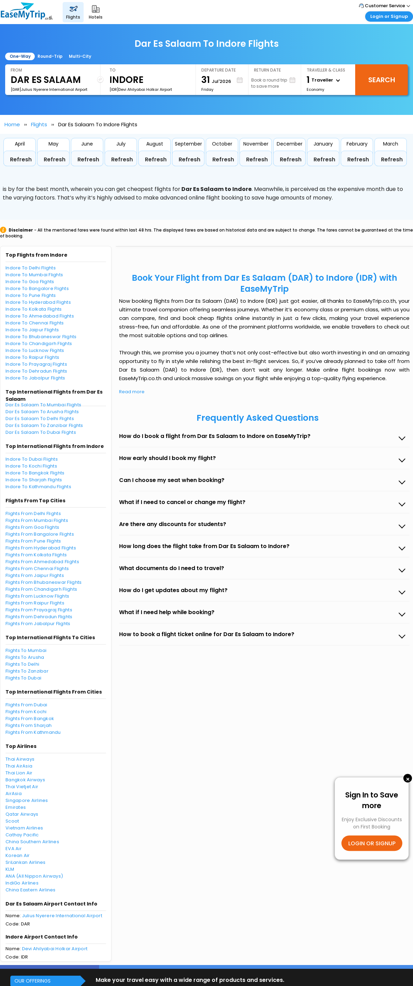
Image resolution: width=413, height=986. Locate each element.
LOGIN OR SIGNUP (371, 843)
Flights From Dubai (26, 704)
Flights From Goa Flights (32, 527)
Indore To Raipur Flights (32, 357)
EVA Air (14, 848)
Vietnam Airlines (24, 828)
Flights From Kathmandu (33, 732)
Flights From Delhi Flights (33, 513)
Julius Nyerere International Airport (62, 915)
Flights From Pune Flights (33, 541)
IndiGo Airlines (22, 883)
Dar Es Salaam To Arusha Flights (42, 411)
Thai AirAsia (19, 766)
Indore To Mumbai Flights (34, 274)
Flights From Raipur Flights (35, 603)
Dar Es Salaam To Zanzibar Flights (44, 425)
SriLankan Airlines (26, 862)
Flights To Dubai (23, 678)
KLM (10, 869)
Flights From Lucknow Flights (37, 596)
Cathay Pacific (22, 835)
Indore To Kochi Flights (31, 466)
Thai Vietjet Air (22, 786)
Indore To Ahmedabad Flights (40, 316)
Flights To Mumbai (26, 650)
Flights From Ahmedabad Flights (42, 561)
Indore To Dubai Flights (32, 459)
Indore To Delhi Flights (31, 268)
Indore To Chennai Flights (35, 323)
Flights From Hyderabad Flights (41, 548)
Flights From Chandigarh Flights (41, 589)
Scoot (12, 821)
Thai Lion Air (19, 773)
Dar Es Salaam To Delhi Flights (40, 418)
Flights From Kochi (26, 711)
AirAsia (14, 793)
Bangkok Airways (25, 779)
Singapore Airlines (27, 800)
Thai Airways (20, 759)
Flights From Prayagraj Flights (39, 610)
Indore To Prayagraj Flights (36, 364)
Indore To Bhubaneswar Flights (41, 336)
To (112, 70)
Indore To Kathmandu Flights (38, 486)
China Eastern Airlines (31, 890)
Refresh (21, 159)
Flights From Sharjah (29, 725)
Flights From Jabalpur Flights (38, 623)
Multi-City (80, 56)
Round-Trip (50, 56)
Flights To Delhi (22, 664)
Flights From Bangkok (30, 718)
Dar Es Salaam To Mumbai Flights (43, 404)
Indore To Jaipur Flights (32, 329)
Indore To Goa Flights (30, 281)
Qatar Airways (22, 814)
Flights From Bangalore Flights (40, 534)
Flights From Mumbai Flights (37, 520)
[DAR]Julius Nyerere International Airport (49, 89)
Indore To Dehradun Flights (36, 371)
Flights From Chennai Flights (37, 568)
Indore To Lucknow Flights (35, 350)
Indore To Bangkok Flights (35, 473)
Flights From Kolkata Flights (36, 554)
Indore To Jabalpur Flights (35, 378)
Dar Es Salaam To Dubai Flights (41, 432)
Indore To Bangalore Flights (37, 288)
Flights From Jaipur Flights (35, 575)
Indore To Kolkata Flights (34, 309)
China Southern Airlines (32, 841)
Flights (39, 124)
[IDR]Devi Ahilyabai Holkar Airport (140, 89)
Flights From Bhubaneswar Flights (44, 582)
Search (381, 80)
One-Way (20, 56)
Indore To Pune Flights (31, 295)
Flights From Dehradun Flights (39, 616)
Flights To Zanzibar (27, 671)
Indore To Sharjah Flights (34, 479)
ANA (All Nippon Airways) (34, 876)
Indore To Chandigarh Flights (39, 343)
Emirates (16, 807)
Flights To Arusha (25, 657)
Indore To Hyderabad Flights (38, 302)
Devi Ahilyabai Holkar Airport (55, 948)
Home (12, 124)
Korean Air (18, 855)
